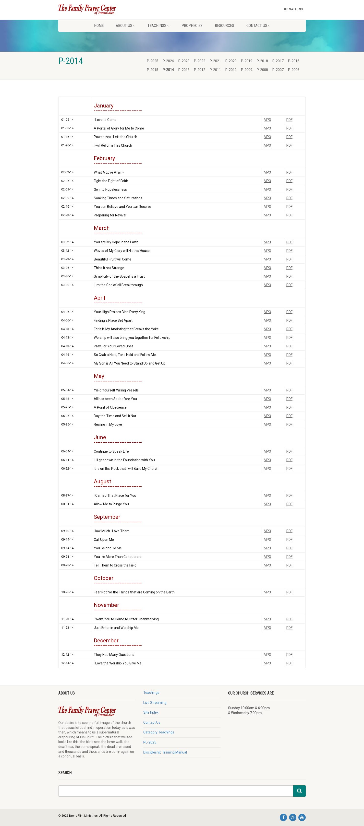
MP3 (267, 120)
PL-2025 (149, 742)
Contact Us (258, 25)
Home (99, 25)
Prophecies (192, 25)
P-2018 (262, 61)
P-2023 (184, 61)
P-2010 (231, 70)
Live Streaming (155, 703)
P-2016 (293, 61)
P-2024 (168, 61)
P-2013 (184, 70)
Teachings (158, 25)
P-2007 (278, 70)
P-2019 (246, 61)
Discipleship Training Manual (165, 752)
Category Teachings (158, 732)
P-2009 (246, 70)
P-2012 (199, 70)
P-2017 (278, 61)
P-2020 (231, 61)
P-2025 (152, 61)
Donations (293, 9)
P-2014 (168, 70)
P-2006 (293, 70)
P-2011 (215, 70)
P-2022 (199, 61)
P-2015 (152, 70)
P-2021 (215, 61)
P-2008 (262, 70)
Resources (224, 25)
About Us (125, 25)
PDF (289, 120)
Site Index (150, 712)
